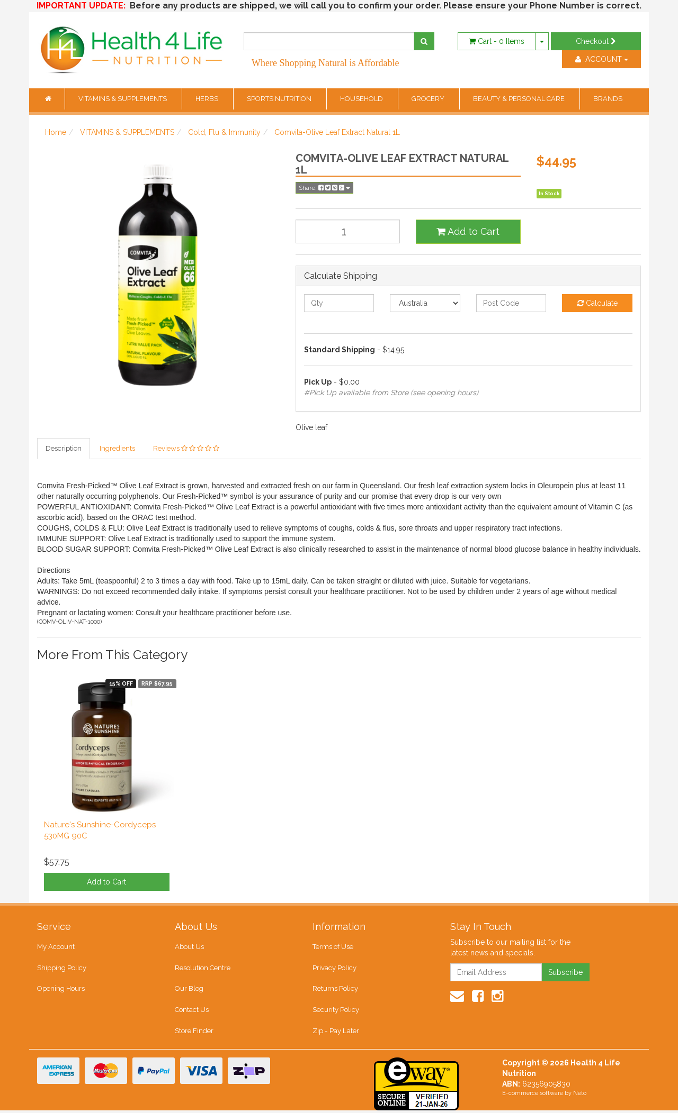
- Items (496, 41)
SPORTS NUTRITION (280, 99)
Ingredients (117, 448)
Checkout (596, 41)
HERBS (207, 99)
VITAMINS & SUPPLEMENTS (123, 99)
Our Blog (189, 990)
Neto (579, 1095)
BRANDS (607, 99)
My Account (56, 947)
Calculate (597, 303)
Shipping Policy (61, 969)
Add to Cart (467, 231)
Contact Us (192, 1012)
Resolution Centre (202, 969)
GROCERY (429, 99)
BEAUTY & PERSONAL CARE (519, 99)
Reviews (186, 448)
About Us (189, 947)
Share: (324, 187)
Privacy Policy (334, 969)
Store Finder (194, 1033)
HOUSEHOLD (362, 99)
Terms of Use (333, 947)
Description (64, 448)
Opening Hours (61, 990)
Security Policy (336, 1012)
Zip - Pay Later (335, 1033)
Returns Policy (335, 990)
